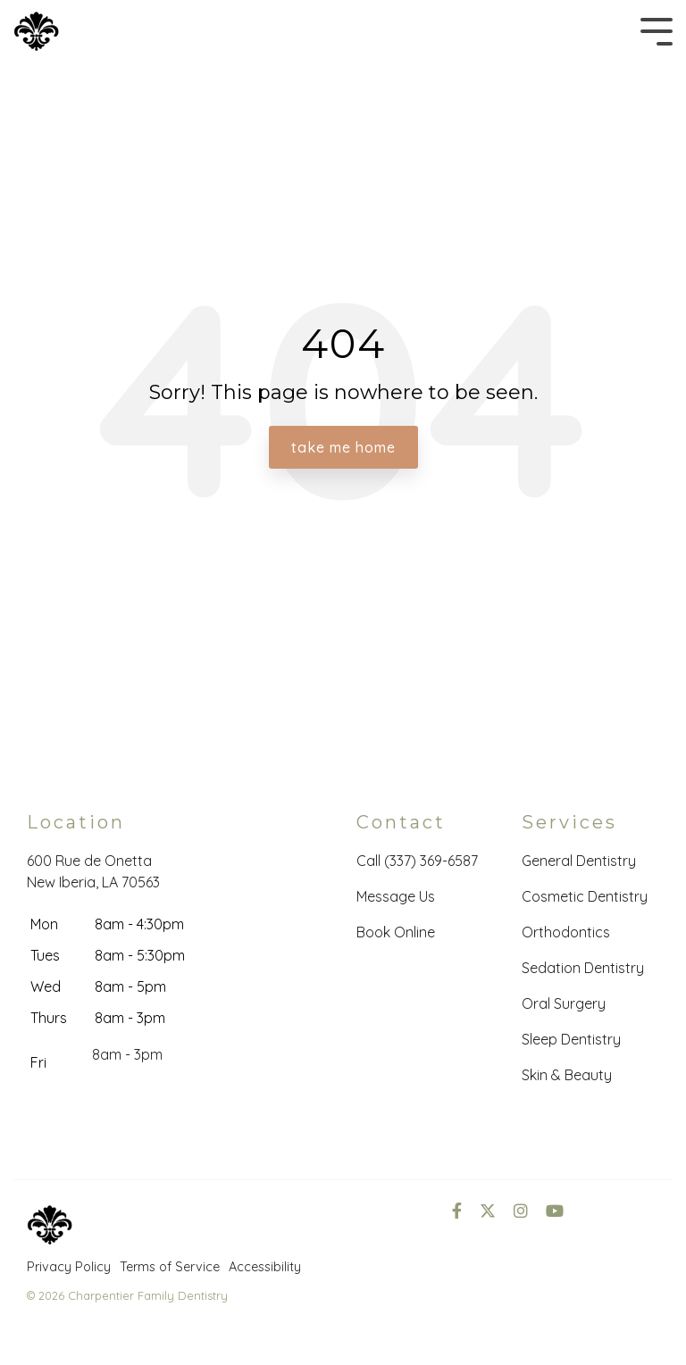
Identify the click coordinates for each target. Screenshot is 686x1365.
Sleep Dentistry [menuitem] (571, 1039)
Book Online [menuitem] (395, 932)
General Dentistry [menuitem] (579, 861)
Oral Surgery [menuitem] (564, 1003)
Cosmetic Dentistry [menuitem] (585, 896)
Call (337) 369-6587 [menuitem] (417, 861)
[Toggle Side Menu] (656, 30)
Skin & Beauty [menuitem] (567, 1075)
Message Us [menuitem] (395, 896)
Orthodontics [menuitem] (566, 932)
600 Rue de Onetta (89, 861)
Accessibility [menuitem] (265, 1267)
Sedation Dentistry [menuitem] (583, 968)
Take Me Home (343, 447)
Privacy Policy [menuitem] (69, 1267)
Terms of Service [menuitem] (170, 1267)
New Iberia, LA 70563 (93, 882)
